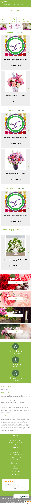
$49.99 (15, 101)
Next (28, 52)
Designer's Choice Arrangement (15, 59)
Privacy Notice (19, 500)
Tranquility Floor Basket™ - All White (15, 260)
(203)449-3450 (8, 2)
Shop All (20, 32)
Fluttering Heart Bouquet (15, 95)
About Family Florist (7, 386)
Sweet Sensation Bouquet (15, 173)
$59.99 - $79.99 (15, 65)
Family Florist (15, 10)
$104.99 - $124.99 (15, 266)
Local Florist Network (12, 502)
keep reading (4, 389)
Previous (2, 52)
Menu (3, 21)
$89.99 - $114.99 (15, 179)
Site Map (21, 502)
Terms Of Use (11, 500)
